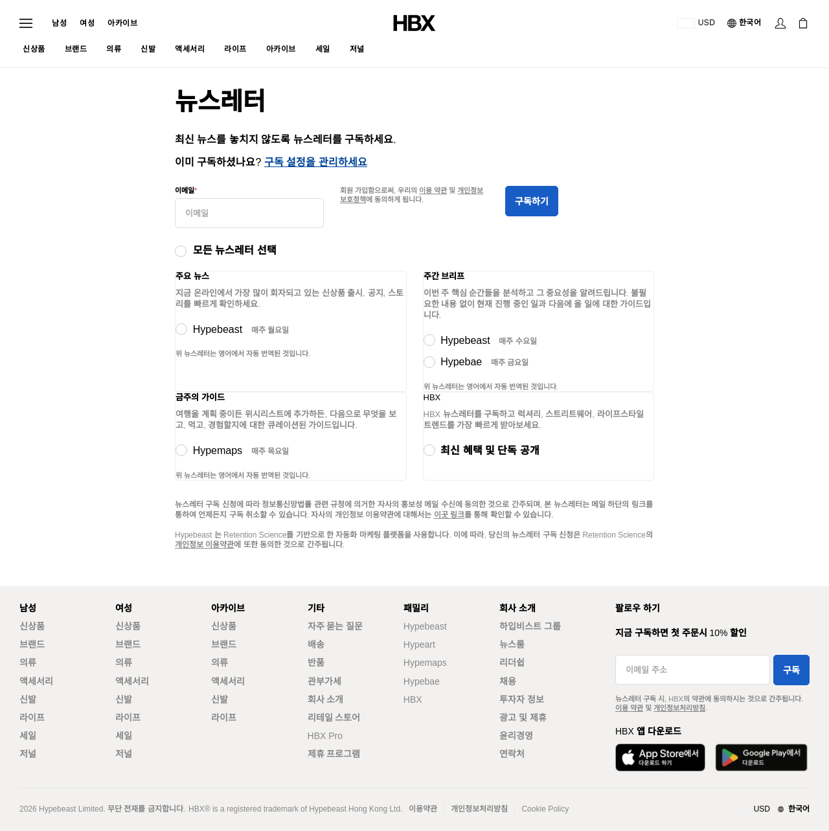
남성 (59, 23)
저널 (27, 754)
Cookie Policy (545, 809)
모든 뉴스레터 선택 (235, 250)
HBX (412, 699)
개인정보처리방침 (679, 708)
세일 (27, 736)
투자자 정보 (521, 699)
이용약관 (423, 809)
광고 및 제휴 (523, 717)
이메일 (184, 190)
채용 (507, 681)
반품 (316, 662)
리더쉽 (512, 662)
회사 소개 (326, 699)
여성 (87, 23)
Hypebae (421, 681)
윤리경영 (516, 736)
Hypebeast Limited (71, 809)
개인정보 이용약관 (204, 544)
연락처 (512, 754)
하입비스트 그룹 (530, 626)
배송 (316, 644)
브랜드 (32, 644)
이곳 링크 (449, 514)
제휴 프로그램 (334, 754)
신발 (27, 699)
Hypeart (419, 644)
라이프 (32, 717)
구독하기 (532, 201)
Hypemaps (425, 662)
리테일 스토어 (334, 717)
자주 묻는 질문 (335, 626)
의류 (27, 662)
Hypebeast (425, 626)
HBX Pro (325, 736)
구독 (791, 670)
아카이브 (122, 23)
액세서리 (36, 681)
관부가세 (324, 681)
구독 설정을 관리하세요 (315, 162)
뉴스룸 (512, 644)
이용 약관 (433, 190)
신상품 (32, 626)
